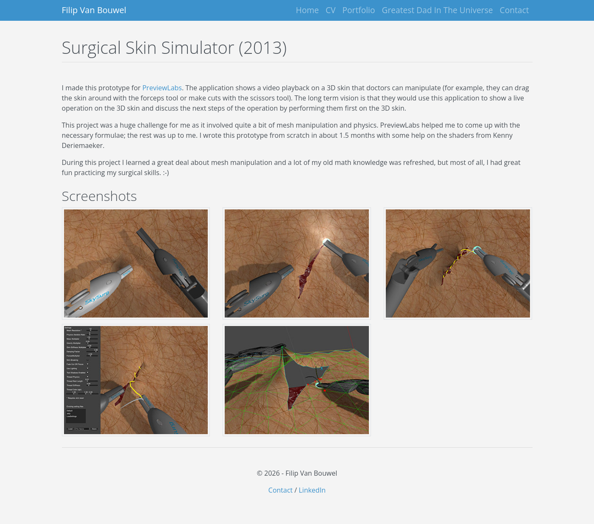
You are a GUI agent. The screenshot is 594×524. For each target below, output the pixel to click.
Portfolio (359, 10)
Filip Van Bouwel (94, 10)
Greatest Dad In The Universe (437, 10)
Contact (514, 10)
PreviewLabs (162, 87)
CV (331, 10)
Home (307, 10)
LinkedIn (312, 490)
